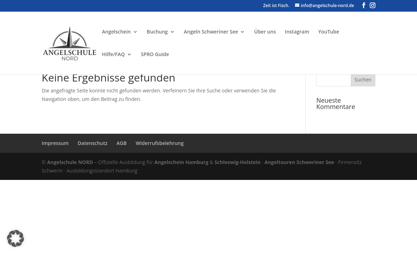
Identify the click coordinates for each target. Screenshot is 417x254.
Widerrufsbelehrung (160, 143)
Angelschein (116, 32)
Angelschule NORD (70, 162)
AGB (122, 143)
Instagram (297, 32)
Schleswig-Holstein (238, 162)
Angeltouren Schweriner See (299, 162)
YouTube (328, 32)
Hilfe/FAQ (113, 55)
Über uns (265, 32)
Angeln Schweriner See (211, 32)
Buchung (157, 32)
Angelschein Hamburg (181, 162)
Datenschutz (93, 143)
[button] (15, 238)
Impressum (55, 143)
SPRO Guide (155, 55)
